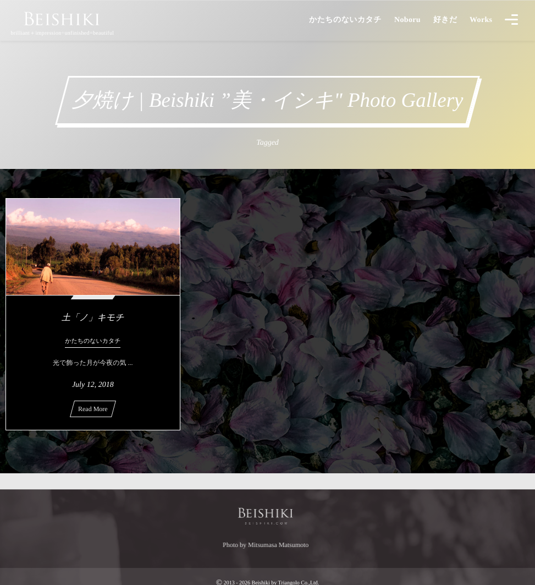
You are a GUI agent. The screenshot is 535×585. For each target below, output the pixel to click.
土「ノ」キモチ (93, 317)
